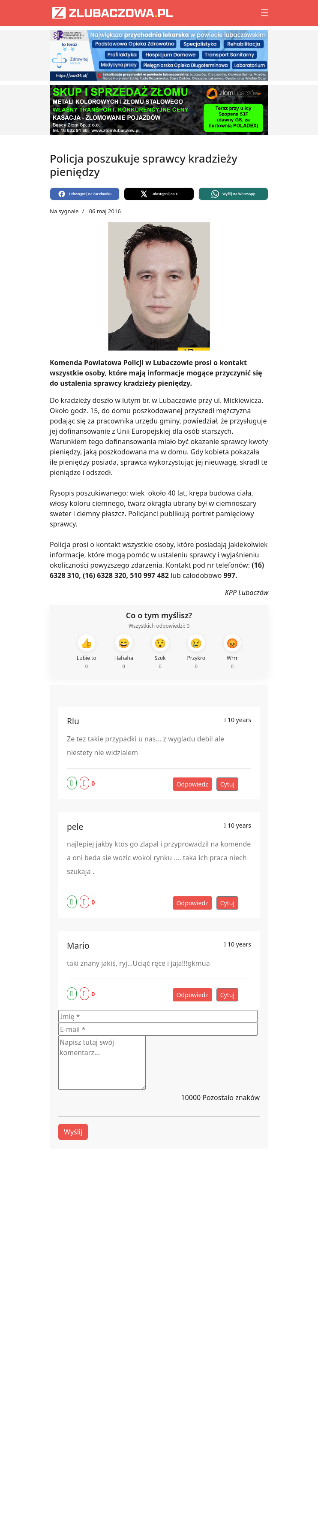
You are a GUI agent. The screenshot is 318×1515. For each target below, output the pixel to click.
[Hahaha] (124, 652)
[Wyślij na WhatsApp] (233, 193)
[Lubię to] (86, 652)
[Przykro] (196, 652)
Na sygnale (64, 211)
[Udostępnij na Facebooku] (85, 193)
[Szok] (160, 652)
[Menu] (264, 13)
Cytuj (227, 784)
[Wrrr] (232, 652)
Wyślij (73, 1132)
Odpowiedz (192, 784)
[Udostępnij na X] (159, 193)
